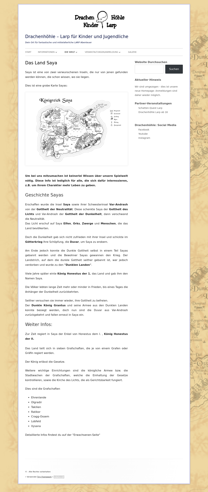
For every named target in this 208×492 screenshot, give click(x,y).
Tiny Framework (44, 477)
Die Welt (70, 52)
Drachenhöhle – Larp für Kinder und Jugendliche (76, 36)
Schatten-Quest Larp (150, 108)
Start (28, 52)
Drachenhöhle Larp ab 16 (153, 112)
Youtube (143, 133)
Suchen (174, 69)
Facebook (143, 129)
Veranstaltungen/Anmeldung (101, 52)
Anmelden (59, 477)
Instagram (144, 138)
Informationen (46, 52)
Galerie (132, 52)
